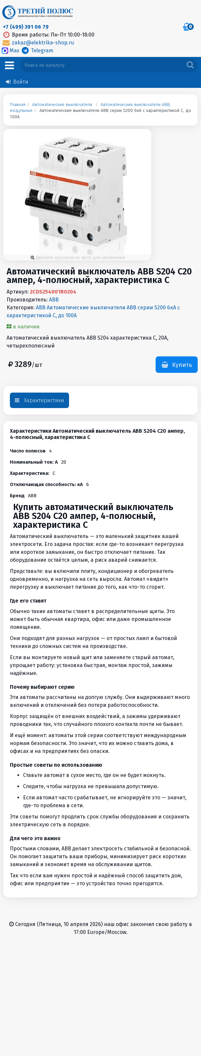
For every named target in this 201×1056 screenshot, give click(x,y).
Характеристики (39, 400)
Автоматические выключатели (62, 104)
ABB (54, 299)
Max (11, 50)
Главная (17, 104)
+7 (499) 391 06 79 (26, 27)
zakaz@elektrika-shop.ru (38, 42)
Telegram (37, 50)
